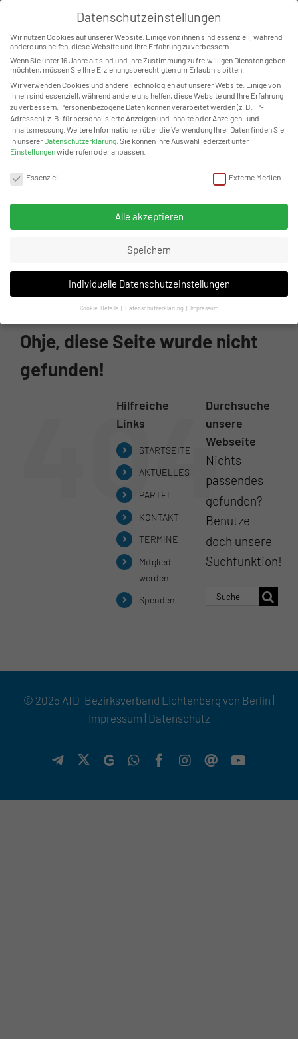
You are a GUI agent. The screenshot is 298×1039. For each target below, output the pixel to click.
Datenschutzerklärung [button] (155, 306)
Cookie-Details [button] (100, 306)
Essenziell (35, 175)
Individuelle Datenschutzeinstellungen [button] (149, 282)
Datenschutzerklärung (80, 138)
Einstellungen (32, 150)
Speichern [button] (149, 248)
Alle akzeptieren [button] (149, 214)
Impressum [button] (204, 306)
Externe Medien (247, 175)
